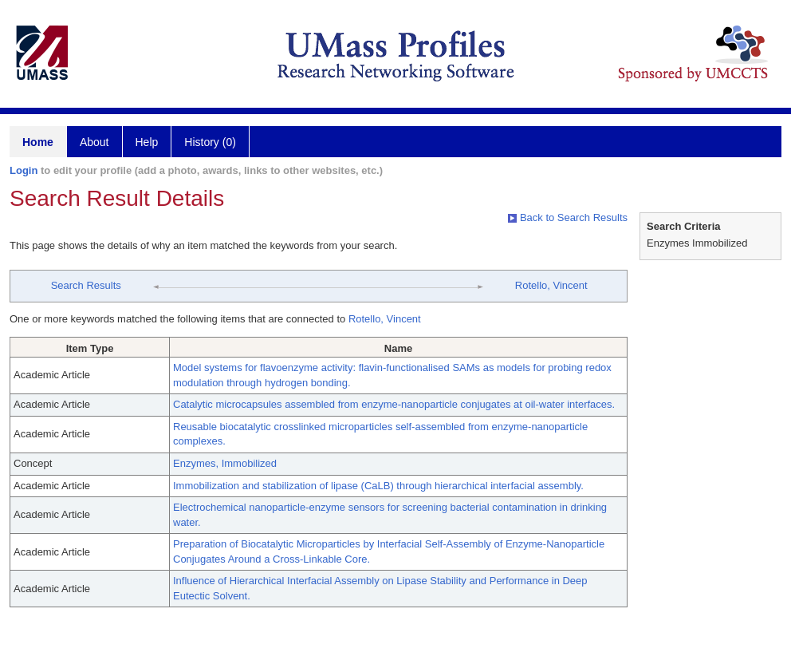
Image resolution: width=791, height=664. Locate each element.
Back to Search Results (568, 217)
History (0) (210, 142)
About (94, 142)
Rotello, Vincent (551, 285)
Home (37, 142)
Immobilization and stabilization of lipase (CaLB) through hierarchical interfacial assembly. (378, 486)
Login (23, 170)
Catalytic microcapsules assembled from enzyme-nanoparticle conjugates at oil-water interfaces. (394, 404)
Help (147, 142)
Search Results (86, 285)
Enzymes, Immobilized (225, 463)
